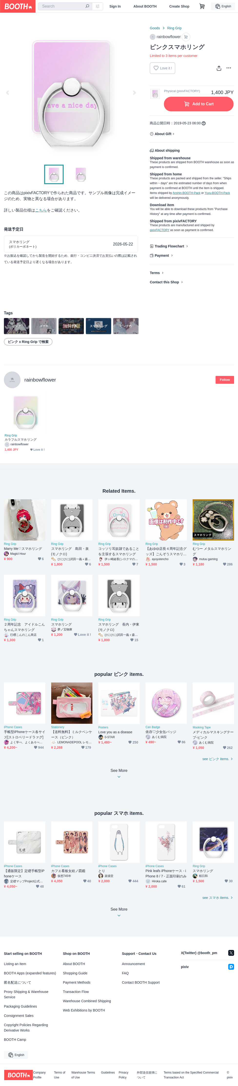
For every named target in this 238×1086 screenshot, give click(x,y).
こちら (41, 210)
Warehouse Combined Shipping (87, 1001)
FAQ (125, 973)
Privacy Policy (123, 1075)
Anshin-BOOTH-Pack (186, 193)
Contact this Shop (164, 282)
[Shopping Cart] (202, 6)
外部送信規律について (147, 1075)
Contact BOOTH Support (141, 982)
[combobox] (65, 6)
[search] (87, 6)
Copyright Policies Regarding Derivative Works (26, 1027)
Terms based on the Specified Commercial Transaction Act (191, 1075)
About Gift (163, 134)
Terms (155, 273)
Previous (8, 92)
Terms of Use (59, 1075)
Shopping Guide (75, 973)
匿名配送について (17, 982)
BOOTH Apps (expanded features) (30, 973)
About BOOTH (145, 6)
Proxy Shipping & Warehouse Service (26, 994)
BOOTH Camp (15, 1040)
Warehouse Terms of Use (83, 1075)
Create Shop (179, 6)
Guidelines (108, 1072)
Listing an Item (15, 964)
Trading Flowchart (169, 246)
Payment (162, 255)
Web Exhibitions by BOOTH (84, 1010)
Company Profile (39, 1075)
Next (134, 92)
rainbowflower (40, 380)
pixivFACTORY (159, 230)
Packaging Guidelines (20, 1006)
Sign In (115, 6)
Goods (155, 28)
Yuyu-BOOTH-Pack (217, 193)
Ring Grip (174, 28)
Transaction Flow (76, 992)
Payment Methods (76, 982)
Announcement (133, 964)
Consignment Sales (18, 1016)
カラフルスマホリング (21, 439)
